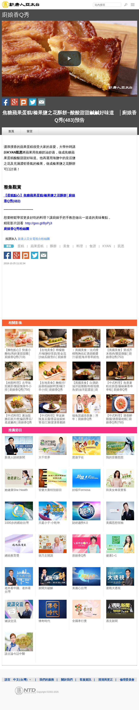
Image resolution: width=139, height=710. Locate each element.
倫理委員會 (127, 679)
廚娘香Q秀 (16, 15)
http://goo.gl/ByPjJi (38, 223)
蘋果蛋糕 (37, 246)
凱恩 (121, 246)
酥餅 (53, 246)
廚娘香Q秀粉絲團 (16, 229)
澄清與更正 (105, 679)
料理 (79, 246)
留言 (30, 131)
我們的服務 (46, 679)
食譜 (92, 246)
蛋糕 (21, 246)
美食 (66, 246)
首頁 (11, 131)
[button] (69, 58)
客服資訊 (85, 679)
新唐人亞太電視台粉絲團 (34, 238)
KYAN (106, 246)
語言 (7, 679)
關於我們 (67, 679)
